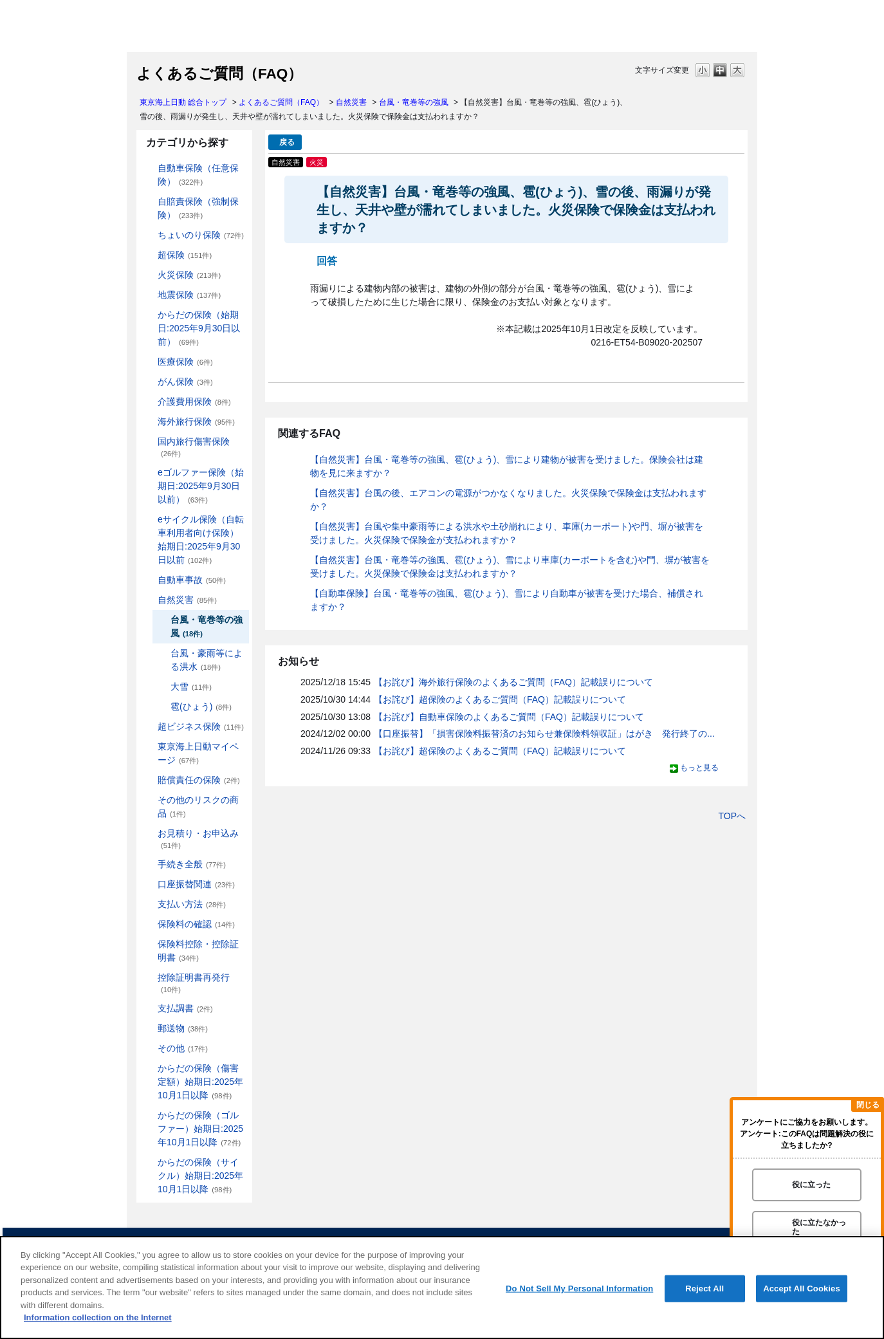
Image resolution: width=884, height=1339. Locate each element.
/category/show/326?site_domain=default (148, 580)
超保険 (185, 255)
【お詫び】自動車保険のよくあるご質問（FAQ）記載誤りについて (509, 717)
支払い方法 (192, 904)
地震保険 (189, 295)
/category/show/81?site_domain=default (148, 422)
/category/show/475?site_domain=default (148, 1115)
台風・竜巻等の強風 (413, 102)
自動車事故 (192, 580)
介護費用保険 (194, 401)
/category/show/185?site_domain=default (148, 201)
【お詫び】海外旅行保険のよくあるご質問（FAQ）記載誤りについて (513, 682)
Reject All (704, 1288)
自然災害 (351, 102)
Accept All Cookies (801, 1288)
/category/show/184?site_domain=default (148, 168)
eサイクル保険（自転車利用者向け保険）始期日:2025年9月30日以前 (201, 539)
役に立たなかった (819, 1226)
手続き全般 (192, 864)
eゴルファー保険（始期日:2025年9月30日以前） (201, 485)
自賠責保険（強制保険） (198, 208)
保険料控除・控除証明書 (198, 951)
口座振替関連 (196, 884)
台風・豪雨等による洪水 (206, 660)
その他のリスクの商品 (198, 806)
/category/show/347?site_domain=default (148, 944)
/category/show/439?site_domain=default (148, 746)
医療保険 (185, 361)
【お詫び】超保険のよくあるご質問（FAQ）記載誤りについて (500, 699)
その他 (183, 1048)
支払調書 (185, 1008)
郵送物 (183, 1028)
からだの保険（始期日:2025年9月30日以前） (199, 328)
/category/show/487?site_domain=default (148, 1162)
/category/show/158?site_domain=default (148, 382)
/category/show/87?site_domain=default (148, 295)
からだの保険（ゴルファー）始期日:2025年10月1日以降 (200, 1128)
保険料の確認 (196, 924)
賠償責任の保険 (199, 780)
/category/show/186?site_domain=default (148, 235)
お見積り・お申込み (198, 838)
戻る (287, 142)
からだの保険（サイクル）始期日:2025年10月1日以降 (200, 1175)
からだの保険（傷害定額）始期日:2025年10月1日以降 (200, 1081)
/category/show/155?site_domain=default (148, 362)
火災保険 (189, 275)
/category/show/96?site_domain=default (148, 275)
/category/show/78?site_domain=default (148, 441)
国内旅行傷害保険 (194, 446)
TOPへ (732, 816)
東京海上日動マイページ (198, 753)
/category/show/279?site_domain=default (148, 472)
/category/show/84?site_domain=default (148, 315)
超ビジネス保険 (201, 726)
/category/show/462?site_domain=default (148, 1068)
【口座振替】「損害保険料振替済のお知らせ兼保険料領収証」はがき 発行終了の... (544, 733)
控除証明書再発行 (194, 982)
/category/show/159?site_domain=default (148, 600)
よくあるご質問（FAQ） (281, 102)
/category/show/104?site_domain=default (148, 255)
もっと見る (699, 767)
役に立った (811, 1184)
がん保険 (185, 381)
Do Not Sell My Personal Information (579, 1288)
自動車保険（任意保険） (198, 175)
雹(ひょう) (201, 706)
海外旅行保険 (196, 421)
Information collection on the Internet (98, 1317)
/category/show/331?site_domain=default (148, 727)
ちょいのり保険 (201, 235)
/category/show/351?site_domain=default (148, 977)
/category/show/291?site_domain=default (148, 519)
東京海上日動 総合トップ (183, 102)
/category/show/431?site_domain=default (148, 402)
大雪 (191, 686)
